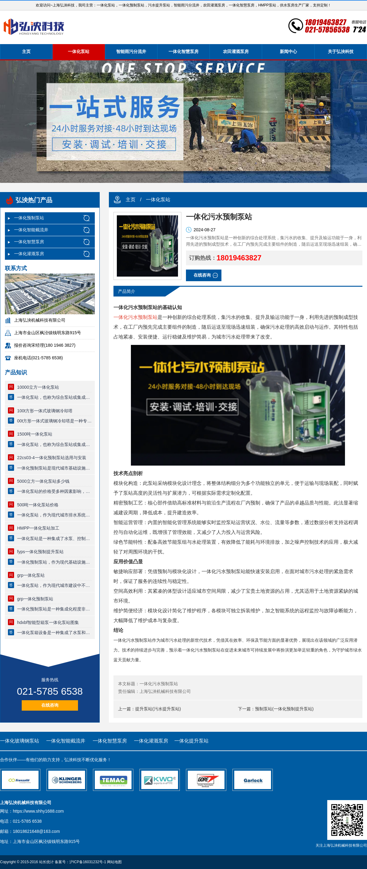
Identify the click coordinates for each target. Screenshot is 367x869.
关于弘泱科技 (341, 51)
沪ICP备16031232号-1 (87, 862)
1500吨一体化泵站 (34, 434)
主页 (26, 51)
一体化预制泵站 (29, 217)
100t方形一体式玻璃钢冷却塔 (44, 410)
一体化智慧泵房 (183, 51)
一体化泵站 (78, 51)
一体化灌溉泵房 (29, 253)
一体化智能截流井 (31, 229)
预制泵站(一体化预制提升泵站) (284, 708)
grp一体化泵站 (31, 575)
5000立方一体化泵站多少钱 (43, 481)
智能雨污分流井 (131, 51)
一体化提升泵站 (191, 740)
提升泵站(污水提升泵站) (158, 708)
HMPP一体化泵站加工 (38, 528)
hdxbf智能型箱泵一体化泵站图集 (48, 622)
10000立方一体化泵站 (38, 387)
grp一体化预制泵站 (35, 598)
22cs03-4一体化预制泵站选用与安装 (51, 457)
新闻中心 (288, 51)
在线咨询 (49, 705)
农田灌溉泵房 (236, 51)
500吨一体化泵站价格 (37, 504)
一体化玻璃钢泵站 (19, 740)
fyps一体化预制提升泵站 (40, 551)
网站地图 (114, 862)
